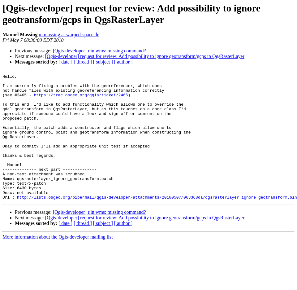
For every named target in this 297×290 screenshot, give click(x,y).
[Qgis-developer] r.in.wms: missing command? (99, 50)
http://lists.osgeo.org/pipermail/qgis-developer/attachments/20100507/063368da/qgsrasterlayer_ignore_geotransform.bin (157, 222)
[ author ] (123, 61)
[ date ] (65, 61)
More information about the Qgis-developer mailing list (57, 262)
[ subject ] (103, 61)
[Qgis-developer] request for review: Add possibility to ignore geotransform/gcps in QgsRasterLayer (144, 56)
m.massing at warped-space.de (69, 34)
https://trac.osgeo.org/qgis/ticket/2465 (81, 99)
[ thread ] (83, 61)
